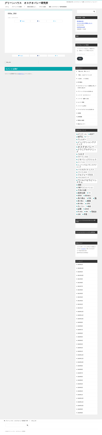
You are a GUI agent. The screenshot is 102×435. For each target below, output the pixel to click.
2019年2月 (80, 391)
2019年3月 (80, 387)
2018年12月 (80, 398)
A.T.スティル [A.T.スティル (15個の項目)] (82, 134)
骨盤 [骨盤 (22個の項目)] (85, 214)
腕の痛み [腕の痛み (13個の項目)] (81, 201)
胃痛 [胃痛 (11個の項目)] (89, 198)
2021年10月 (80, 275)
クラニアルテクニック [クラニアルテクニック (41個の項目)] (86, 150)
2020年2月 (80, 347)
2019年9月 (80, 365)
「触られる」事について (84, 71)
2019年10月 (80, 362)
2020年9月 (80, 322)
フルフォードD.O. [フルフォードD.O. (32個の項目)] (85, 175)
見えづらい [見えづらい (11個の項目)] (81, 206)
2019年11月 (80, 358)
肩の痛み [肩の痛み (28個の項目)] (81, 198)
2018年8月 (80, 412)
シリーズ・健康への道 (83, 98)
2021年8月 (80, 282)
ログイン (21, 73)
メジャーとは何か (82, 105)
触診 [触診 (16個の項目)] (89, 206)
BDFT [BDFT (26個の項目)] (92, 134)
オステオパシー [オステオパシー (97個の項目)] (86, 147)
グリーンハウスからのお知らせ (85, 91)
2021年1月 (80, 308)
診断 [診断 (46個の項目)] (80, 209)
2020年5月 (80, 336)
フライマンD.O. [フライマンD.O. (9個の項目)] (82, 172)
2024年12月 (80, 268)
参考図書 (80, 116)
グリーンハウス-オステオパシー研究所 (85, 221)
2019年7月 (80, 373)
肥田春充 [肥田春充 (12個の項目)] (88, 195)
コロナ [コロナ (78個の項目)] (81, 154)
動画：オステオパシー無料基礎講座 (58, 6)
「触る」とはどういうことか (85, 75)
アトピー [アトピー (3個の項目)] (88, 136)
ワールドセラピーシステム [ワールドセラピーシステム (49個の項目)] (86, 181)
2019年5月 (80, 380)
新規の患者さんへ (31, 6)
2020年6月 (80, 333)
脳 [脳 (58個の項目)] (95, 198)
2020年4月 (80, 340)
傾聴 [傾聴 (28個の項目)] (79, 185)
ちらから (83, 248)
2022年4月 (80, 271)
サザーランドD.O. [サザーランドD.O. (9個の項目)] (83, 156)
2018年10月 (80, 405)
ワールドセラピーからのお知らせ (86, 109)
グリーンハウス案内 (17, 6)
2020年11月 (80, 315)
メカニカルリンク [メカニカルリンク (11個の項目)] (83, 177)
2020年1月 (80, 351)
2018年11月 (80, 402)
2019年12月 (80, 354)
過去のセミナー (81, 123)
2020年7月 (80, 329)
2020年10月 (80, 318)
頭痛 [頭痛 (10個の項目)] (79, 214)
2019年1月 (80, 394)
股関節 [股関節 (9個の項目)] (80, 195)
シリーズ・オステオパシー (84, 95)
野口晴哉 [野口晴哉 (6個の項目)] (80, 211)
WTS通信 (80, 82)
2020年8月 (80, 326)
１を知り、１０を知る (83, 78)
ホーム (7, 6)
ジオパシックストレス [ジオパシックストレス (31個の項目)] (87, 159)
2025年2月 (80, 264)
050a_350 (8, 62)
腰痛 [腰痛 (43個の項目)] (89, 201)
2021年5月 (80, 293)
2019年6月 (80, 376)
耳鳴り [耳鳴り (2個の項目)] (89, 192)
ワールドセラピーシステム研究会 (85, 232)
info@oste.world (81, 27)
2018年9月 (80, 409)
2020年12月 (80, 311)
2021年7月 (80, 286)
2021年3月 (80, 300)
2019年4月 (80, 383)
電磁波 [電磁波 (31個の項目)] (94, 211)
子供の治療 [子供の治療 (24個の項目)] (82, 190)
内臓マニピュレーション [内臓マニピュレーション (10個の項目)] (85, 187)
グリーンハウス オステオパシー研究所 (26, 2)
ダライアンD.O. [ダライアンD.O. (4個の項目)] (81, 162)
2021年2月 (80, 304)
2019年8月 (80, 369)
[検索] (86, 11)
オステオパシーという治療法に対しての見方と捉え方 (87, 86)
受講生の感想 (81, 120)
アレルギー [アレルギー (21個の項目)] (82, 139)
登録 (80, 58)
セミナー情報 (81, 102)
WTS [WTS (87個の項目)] (80, 137)
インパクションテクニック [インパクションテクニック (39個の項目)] (86, 143)
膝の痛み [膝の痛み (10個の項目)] (80, 203)
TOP (17, 420)
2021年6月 (80, 289)
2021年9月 (80, 279)
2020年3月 (80, 344)
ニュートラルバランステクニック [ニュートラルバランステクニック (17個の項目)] (86, 166)
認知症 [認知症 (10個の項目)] (87, 209)
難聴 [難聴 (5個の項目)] (87, 211)
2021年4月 (80, 297)
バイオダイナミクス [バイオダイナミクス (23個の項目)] (86, 169)
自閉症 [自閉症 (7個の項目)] (88, 203)
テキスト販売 (42, 6)
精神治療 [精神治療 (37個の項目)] (81, 193)
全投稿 (79, 113)
